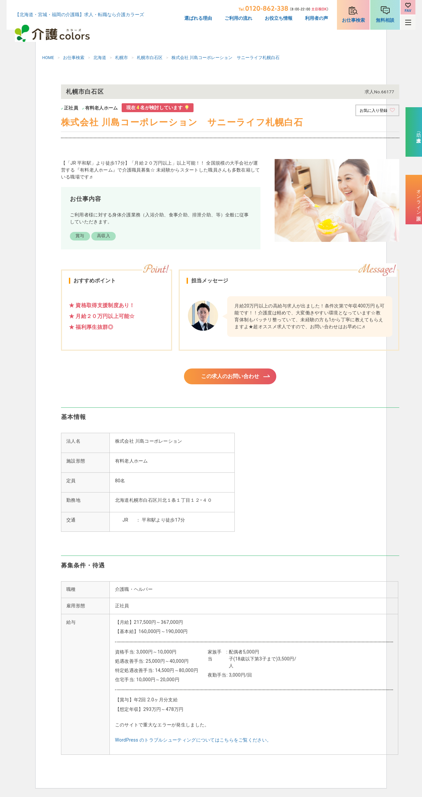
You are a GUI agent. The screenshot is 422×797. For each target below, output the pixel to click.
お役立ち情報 (278, 18)
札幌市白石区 (150, 57)
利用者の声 (316, 18)
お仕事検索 (353, 20)
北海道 (99, 57)
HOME (48, 57)
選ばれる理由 (198, 18)
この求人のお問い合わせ (230, 377)
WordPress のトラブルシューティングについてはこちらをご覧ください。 (193, 742)
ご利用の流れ (238, 18)
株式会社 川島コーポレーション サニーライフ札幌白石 (225, 57)
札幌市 (121, 57)
